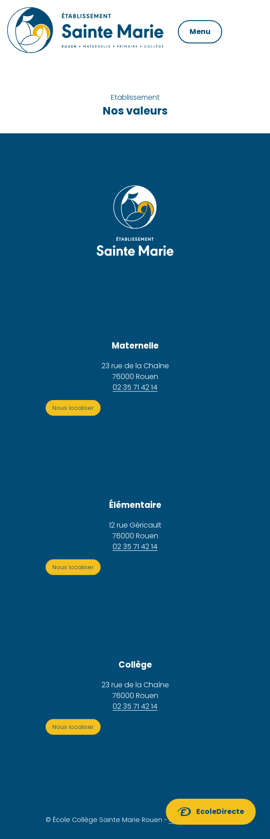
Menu (200, 31)
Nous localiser (73, 408)
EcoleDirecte (220, 811)
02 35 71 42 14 (135, 387)
